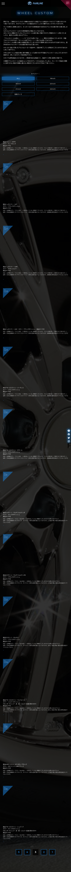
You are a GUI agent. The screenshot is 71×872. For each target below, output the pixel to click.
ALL (18, 78)
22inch (53, 89)
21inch (18, 89)
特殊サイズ (18, 94)
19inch (18, 84)
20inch (53, 84)
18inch (52, 78)
